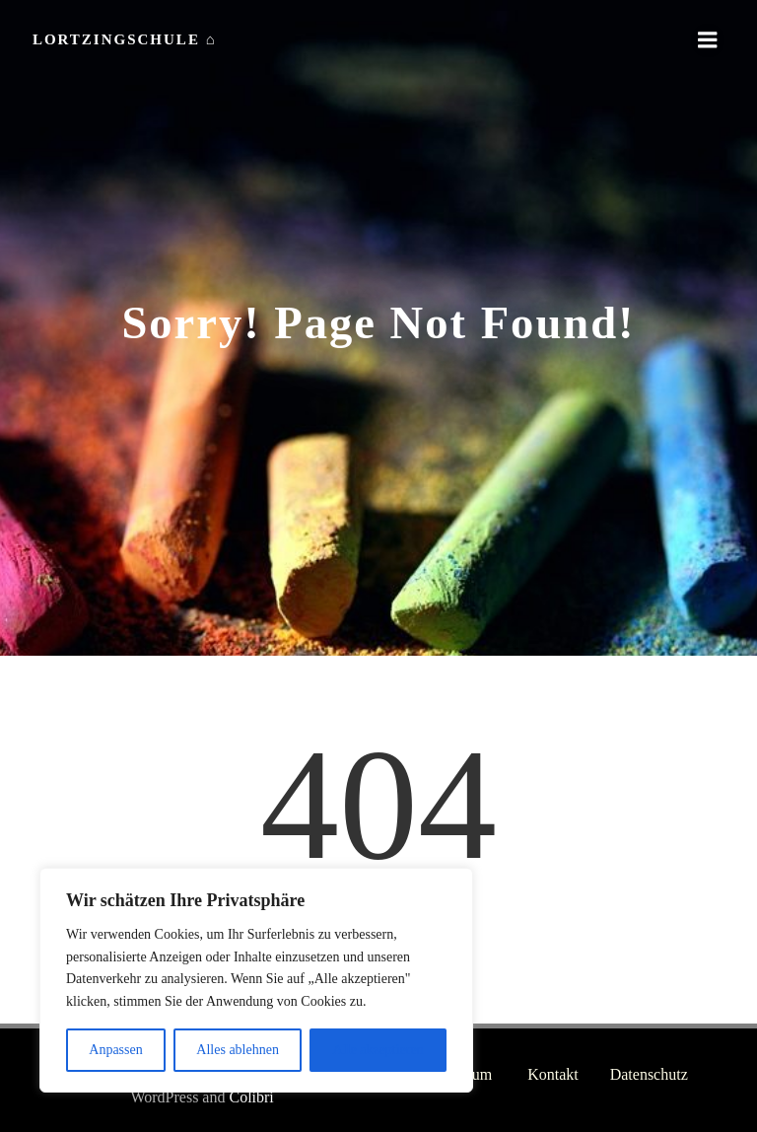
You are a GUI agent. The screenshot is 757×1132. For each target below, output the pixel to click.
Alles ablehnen (237, 1049)
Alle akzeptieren (378, 1049)
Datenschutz (650, 1074)
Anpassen (115, 1049)
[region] (256, 980)
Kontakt (554, 1074)
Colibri (214, 1094)
